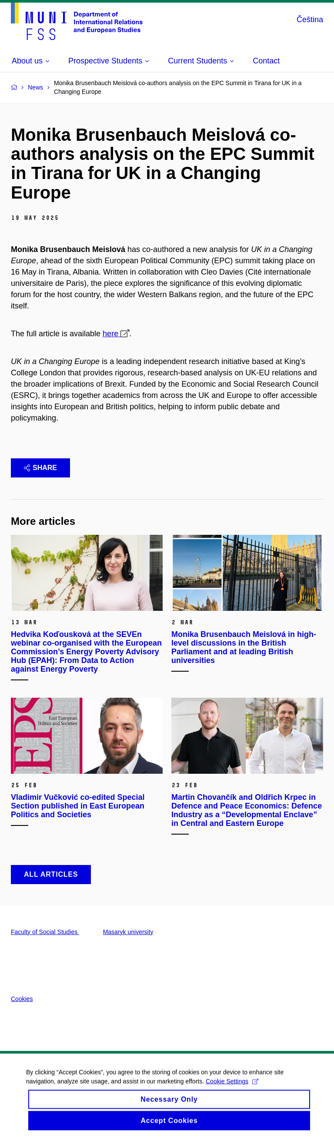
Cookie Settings (232, 1087)
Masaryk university (128, 931)
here (111, 333)
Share (40, 467)
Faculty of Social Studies (45, 931)
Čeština (310, 19)
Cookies (22, 998)
